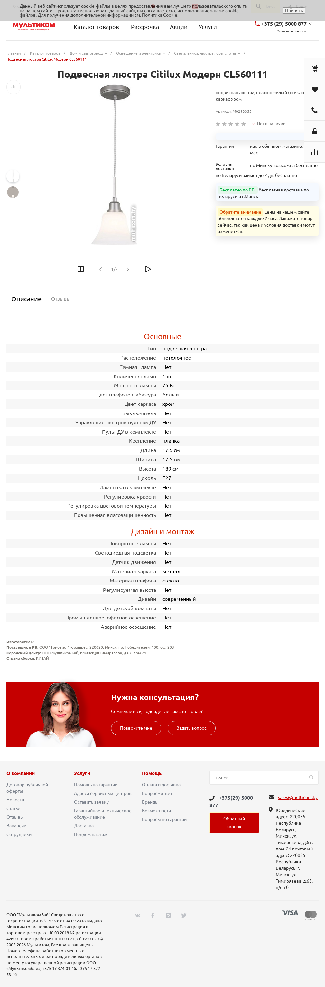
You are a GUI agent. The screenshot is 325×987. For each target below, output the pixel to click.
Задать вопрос (192, 728)
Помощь (152, 773)
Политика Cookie (159, 15)
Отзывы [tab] (60, 299)
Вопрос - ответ (157, 793)
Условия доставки (225, 166)
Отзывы (15, 817)
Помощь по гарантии (95, 784)
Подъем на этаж (90, 834)
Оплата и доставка (161, 784)
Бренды (150, 802)
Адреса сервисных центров (103, 793)
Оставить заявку (91, 802)
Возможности (156, 810)
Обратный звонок (234, 822)
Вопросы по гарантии (164, 819)
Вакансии (16, 825)
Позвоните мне (136, 728)
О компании (20, 773)
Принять (294, 10)
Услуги (82, 773)
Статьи (13, 808)
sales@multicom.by (298, 797)
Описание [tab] (26, 299)
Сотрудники (19, 834)
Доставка (84, 825)
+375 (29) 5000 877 (284, 24)
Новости (15, 799)
